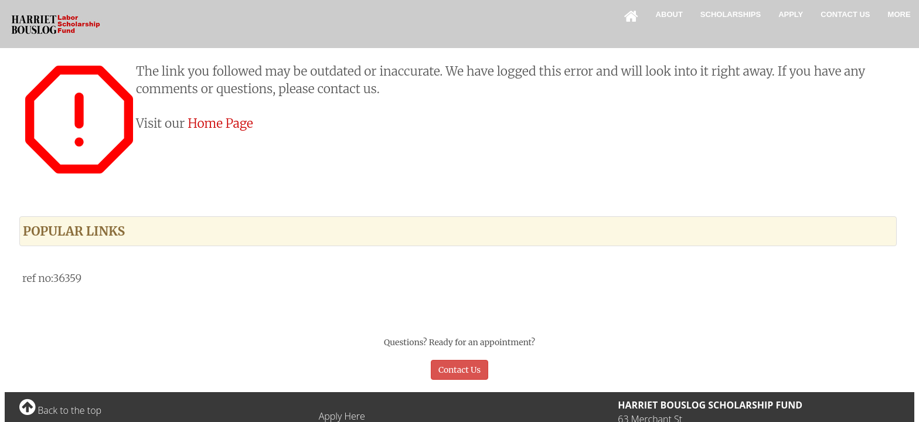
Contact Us (845, 14)
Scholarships (730, 14)
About (669, 14)
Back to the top (60, 410)
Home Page (220, 123)
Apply (790, 14)
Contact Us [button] (459, 370)
